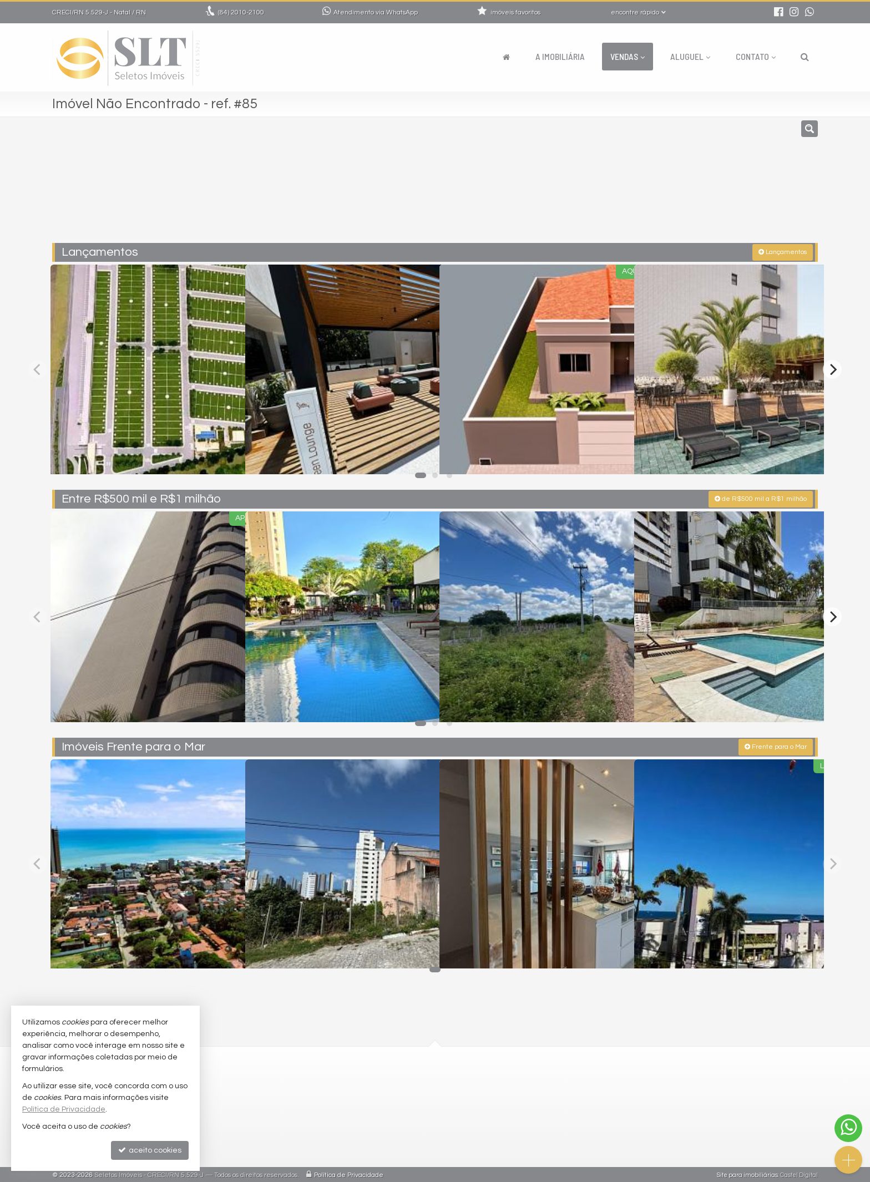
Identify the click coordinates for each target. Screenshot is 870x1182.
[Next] (832, 368)
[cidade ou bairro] (558, 184)
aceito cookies (149, 1150)
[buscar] (661, 184)
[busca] (804, 56)
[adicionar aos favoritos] (225, 454)
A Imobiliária (560, 56)
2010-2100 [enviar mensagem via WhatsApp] (241, 12)
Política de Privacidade (348, 1173)
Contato (756, 56)
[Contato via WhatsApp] (848, 1128)
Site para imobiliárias (747, 1173)
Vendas (627, 56)
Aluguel (690, 56)
